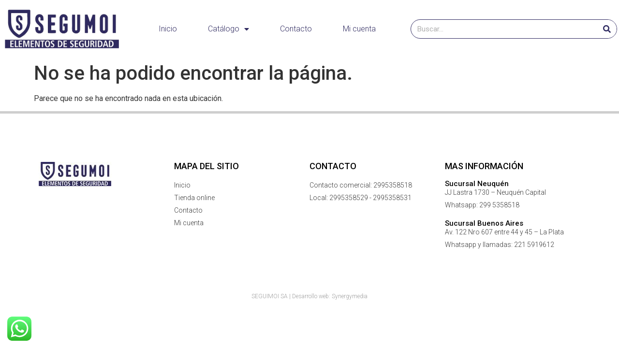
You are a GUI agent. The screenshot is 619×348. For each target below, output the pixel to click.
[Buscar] (607, 29)
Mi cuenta (359, 28)
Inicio (168, 28)
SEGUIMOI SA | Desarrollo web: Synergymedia (309, 296)
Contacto (296, 28)
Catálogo (228, 29)
